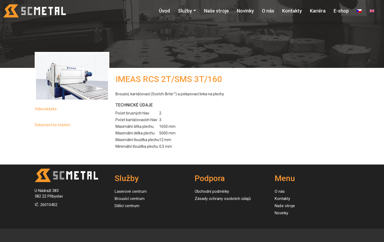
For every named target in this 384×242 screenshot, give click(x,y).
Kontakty (292, 11)
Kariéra (318, 11)
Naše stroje (216, 11)
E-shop (341, 11)
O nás (268, 11)
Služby (185, 11)
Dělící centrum (127, 205)
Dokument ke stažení (52, 125)
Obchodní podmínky (212, 191)
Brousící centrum (130, 198)
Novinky (245, 11)
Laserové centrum (131, 191)
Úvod (164, 11)
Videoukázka (46, 109)
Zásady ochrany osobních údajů (223, 198)
